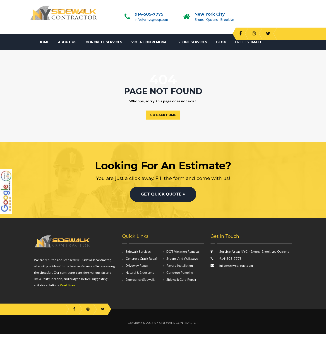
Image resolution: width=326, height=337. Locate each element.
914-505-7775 (149, 14)
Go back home (163, 115)
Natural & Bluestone (140, 276)
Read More (67, 288)
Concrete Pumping (179, 276)
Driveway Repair (137, 269)
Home (43, 42)
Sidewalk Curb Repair (181, 283)
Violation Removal (149, 42)
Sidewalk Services (138, 255)
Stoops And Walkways (182, 262)
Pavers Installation (179, 269)
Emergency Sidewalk (140, 283)
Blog (221, 42)
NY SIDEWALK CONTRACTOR (176, 326)
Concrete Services (104, 42)
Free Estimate (248, 42)
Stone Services (192, 42)
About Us (67, 42)
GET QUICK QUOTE (163, 197)
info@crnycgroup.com (151, 19)
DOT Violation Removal (182, 255)
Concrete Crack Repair (142, 262)
